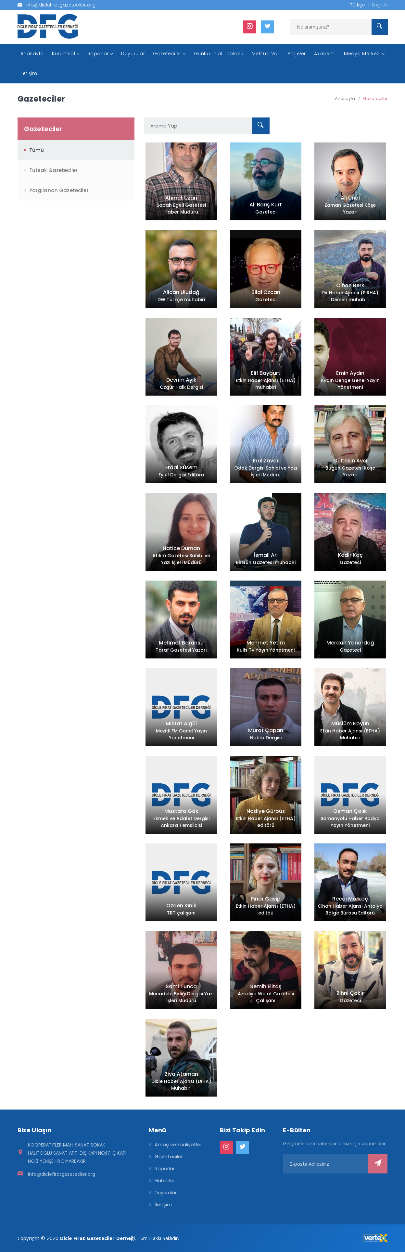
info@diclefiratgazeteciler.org (61, 1174)
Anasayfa (345, 98)
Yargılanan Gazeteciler (59, 190)
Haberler (165, 1180)
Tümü (36, 150)
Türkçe (357, 5)
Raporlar (165, 1168)
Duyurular (166, 1192)
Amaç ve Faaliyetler (178, 1144)
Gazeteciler (375, 98)
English (380, 5)
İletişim (163, 1204)
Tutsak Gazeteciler (53, 170)
